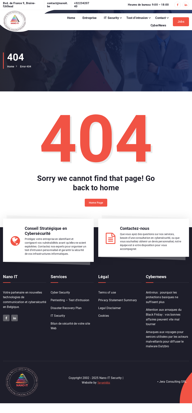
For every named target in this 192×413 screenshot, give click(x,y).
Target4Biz (104, 392)
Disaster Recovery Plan (66, 317)
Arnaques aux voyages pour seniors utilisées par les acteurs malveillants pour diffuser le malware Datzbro (167, 349)
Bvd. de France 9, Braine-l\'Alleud (19, 5)
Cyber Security (60, 301)
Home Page (96, 208)
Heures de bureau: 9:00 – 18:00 (148, 4)
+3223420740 (81, 5)
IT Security (111, 18)
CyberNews (158, 25)
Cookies (103, 326)
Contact (160, 18)
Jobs (181, 21)
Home (71, 18)
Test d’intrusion (137, 18)
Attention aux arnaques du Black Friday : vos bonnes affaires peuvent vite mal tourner (164, 326)
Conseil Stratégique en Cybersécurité (46, 233)
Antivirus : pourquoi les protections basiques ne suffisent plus (162, 306)
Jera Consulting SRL (173, 391)
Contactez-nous (134, 230)
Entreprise (89, 18)
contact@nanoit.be (57, 5)
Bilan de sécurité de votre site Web (70, 336)
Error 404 (27, 66)
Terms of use (107, 301)
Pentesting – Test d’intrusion (70, 309)
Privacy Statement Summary (117, 309)
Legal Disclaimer (109, 317)
